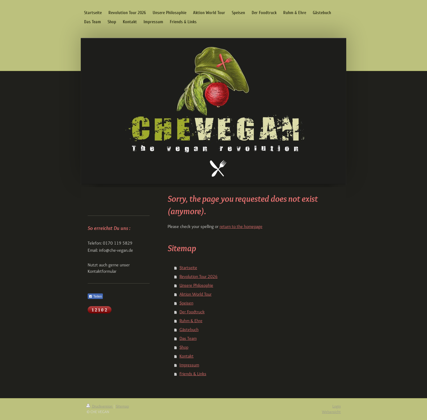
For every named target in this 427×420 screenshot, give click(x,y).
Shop (183, 347)
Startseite (188, 267)
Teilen (95, 296)
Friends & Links (192, 373)
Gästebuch (189, 329)
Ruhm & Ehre (190, 320)
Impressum (189, 365)
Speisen (186, 303)
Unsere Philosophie (196, 285)
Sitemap (122, 406)
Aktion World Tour (195, 294)
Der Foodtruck (192, 311)
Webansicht (331, 411)
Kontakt (186, 356)
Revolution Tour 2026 (198, 276)
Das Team (188, 338)
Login (336, 406)
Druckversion (99, 406)
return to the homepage (241, 226)
